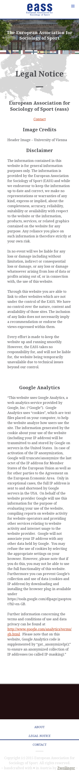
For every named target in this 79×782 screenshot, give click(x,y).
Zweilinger (66, 768)
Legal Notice (40, 736)
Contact (39, 119)
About (39, 727)
